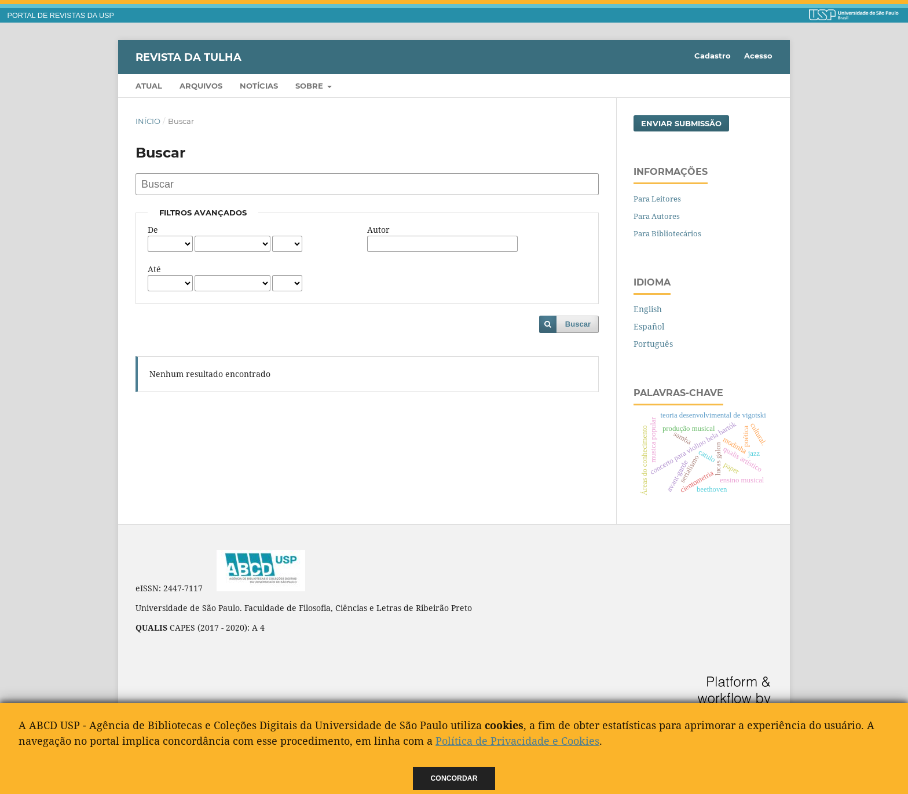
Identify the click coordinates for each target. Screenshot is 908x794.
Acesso (758, 55)
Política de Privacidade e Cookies (517, 741)
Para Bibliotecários (667, 233)
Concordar (454, 778)
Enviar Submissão (681, 123)
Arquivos (201, 85)
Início (148, 121)
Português (653, 343)
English (648, 308)
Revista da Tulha (188, 56)
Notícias (259, 85)
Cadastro (712, 55)
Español (649, 326)
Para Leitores (657, 198)
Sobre (310, 85)
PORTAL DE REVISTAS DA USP (61, 16)
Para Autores (657, 216)
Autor (378, 229)
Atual (149, 85)
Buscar (578, 324)
